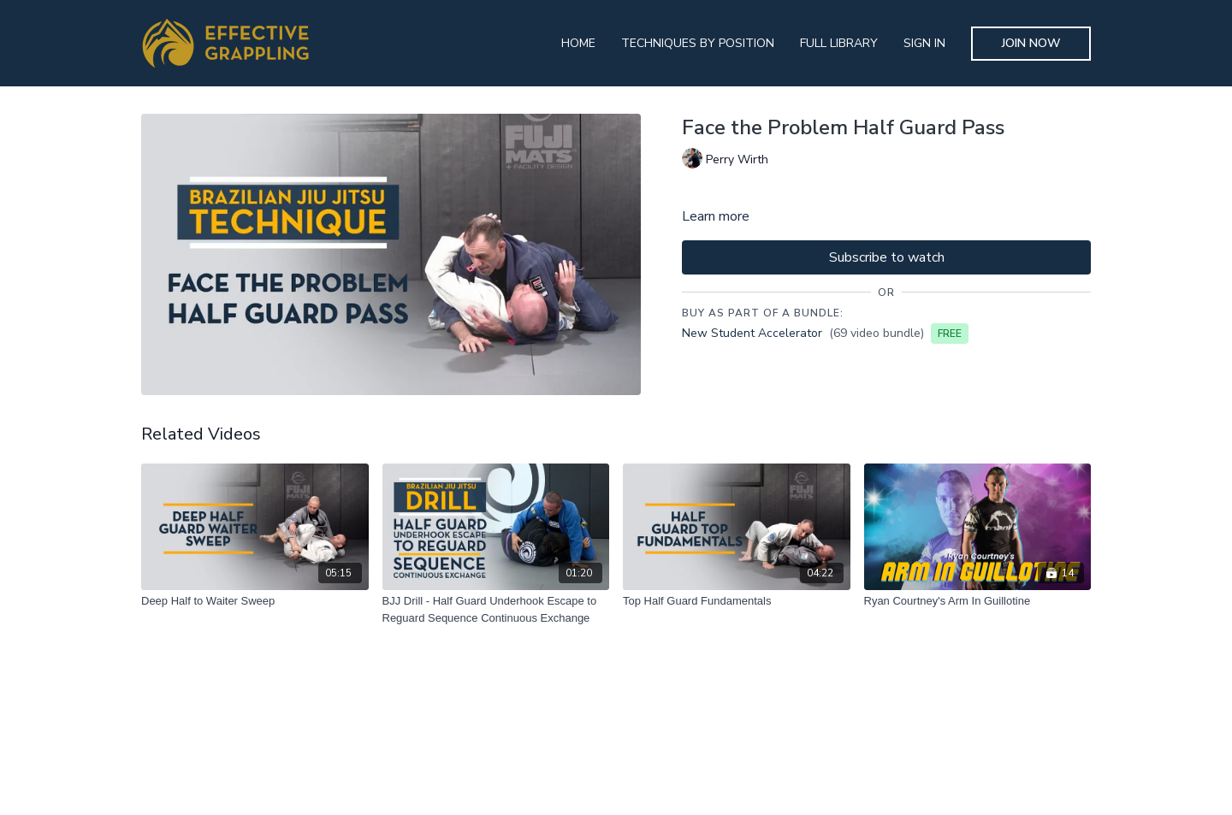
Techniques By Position (697, 43)
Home (578, 43)
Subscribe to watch (887, 257)
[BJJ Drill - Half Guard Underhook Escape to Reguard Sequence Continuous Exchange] (496, 609)
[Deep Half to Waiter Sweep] (255, 601)
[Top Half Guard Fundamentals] (736, 601)
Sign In (924, 43)
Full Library (839, 43)
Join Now (1031, 43)
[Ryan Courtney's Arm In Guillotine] (978, 601)
